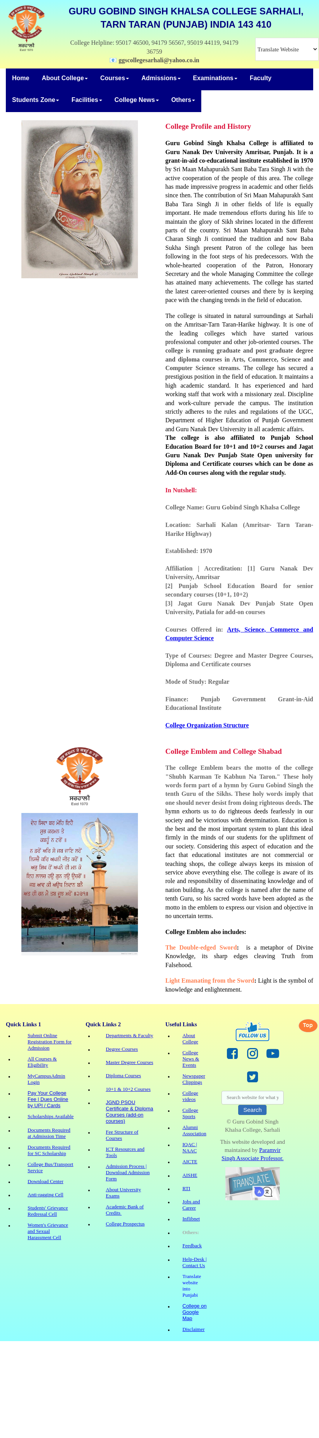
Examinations (215, 78)
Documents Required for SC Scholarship (49, 1150)
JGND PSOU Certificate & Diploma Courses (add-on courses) (129, 1111)
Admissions (161, 78)
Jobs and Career (191, 1205)
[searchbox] (252, 1097)
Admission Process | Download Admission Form (128, 1172)
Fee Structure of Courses (122, 1135)
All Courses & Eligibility (42, 1062)
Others (183, 100)
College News (137, 100)
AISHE (190, 1175)
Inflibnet (191, 1219)
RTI (186, 1188)
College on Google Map (195, 1312)
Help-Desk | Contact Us (195, 1262)
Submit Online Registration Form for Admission (49, 1041)
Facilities (86, 100)
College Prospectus (125, 1224)
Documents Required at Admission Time (49, 1133)
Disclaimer (194, 1329)
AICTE (190, 1161)
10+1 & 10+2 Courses (128, 1089)
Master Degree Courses (129, 1062)
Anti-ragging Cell (45, 1194)
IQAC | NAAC (190, 1147)
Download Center (45, 1181)
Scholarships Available (51, 1116)
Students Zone (35, 100)
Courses (114, 78)
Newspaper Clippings (194, 1079)
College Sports (190, 1113)
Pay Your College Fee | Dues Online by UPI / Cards (48, 1099)
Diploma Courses (123, 1075)
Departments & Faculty (129, 1035)
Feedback (192, 1245)
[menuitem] (20, 79)
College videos (190, 1096)
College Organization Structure (207, 725)
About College (64, 78)
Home (20, 78)
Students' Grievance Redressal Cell (48, 1211)
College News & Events (191, 1059)
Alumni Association (194, 1130)
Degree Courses (122, 1049)
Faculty (261, 78)
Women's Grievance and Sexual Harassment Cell (48, 1231)
